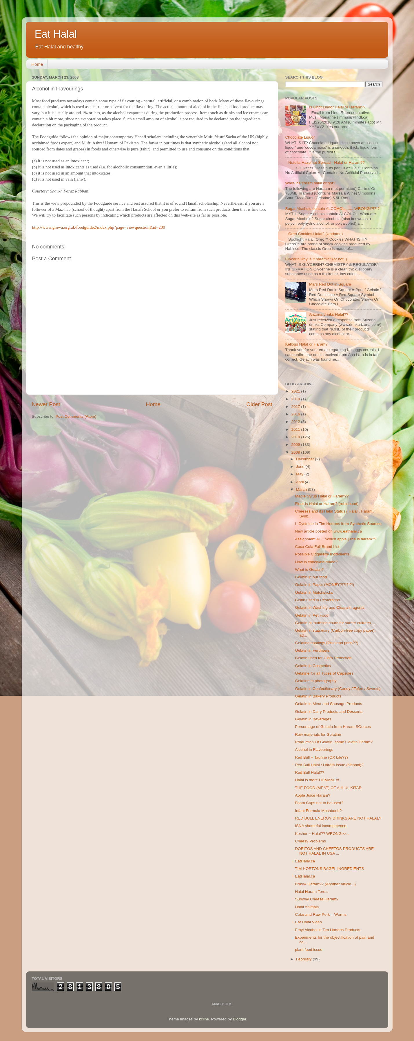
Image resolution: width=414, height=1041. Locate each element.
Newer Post (46, 404)
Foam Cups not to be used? (319, 803)
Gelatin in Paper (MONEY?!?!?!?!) (324, 584)
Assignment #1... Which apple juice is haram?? (335, 539)
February (304, 959)
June (301, 466)
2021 (296, 391)
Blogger (239, 1019)
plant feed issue (308, 949)
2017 (296, 406)
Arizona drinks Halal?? (328, 314)
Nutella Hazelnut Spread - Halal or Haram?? (326, 162)
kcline (204, 1019)
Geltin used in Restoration (317, 600)
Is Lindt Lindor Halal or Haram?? (337, 107)
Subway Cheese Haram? (316, 899)
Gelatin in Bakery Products (318, 696)
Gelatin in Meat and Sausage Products (328, 704)
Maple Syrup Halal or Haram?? (322, 496)
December (305, 459)
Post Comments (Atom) (76, 416)
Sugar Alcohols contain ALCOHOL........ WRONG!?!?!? (332, 208)
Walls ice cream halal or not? (310, 183)
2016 (296, 414)
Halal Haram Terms (311, 891)
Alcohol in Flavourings (314, 749)
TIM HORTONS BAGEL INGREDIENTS (329, 868)
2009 (296, 444)
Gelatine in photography (315, 681)
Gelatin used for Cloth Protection (323, 658)
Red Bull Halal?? (309, 772)
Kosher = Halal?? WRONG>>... (322, 833)
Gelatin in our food (311, 577)
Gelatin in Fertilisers (312, 650)
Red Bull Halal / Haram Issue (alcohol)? (329, 765)
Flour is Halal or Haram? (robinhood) (326, 504)
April (300, 482)
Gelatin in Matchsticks (314, 592)
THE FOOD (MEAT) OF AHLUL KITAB (328, 788)
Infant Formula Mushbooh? (318, 811)
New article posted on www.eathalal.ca (328, 531)
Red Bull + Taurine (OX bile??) (321, 757)
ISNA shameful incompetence (320, 826)
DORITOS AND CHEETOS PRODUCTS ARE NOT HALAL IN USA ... (334, 850)
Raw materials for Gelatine (318, 734)
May (300, 474)
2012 (296, 421)
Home (37, 64)
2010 (296, 437)
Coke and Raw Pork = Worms (320, 914)
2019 (296, 399)
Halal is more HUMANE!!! (317, 780)
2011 (296, 429)
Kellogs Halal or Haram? (306, 344)
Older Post (259, 404)
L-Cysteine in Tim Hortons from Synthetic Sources (338, 524)
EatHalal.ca (305, 861)
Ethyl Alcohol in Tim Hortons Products (327, 930)
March (302, 489)
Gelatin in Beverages (313, 719)
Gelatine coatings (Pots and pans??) (326, 643)
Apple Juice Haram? (312, 795)
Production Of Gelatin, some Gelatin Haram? (334, 742)
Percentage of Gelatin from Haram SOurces (333, 726)
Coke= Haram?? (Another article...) (325, 884)
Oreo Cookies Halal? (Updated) (315, 234)
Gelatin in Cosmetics (313, 666)
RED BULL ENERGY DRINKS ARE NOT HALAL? (338, 818)
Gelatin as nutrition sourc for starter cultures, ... (335, 623)
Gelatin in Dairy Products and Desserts (328, 711)
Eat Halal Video (308, 922)
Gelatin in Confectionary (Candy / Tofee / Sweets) (337, 688)
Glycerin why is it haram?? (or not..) (316, 259)
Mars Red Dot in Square (330, 284)
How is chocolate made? (316, 562)
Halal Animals (307, 907)
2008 (296, 452)
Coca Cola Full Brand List (317, 546)
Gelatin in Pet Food (312, 615)
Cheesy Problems (310, 841)
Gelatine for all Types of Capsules (324, 673)
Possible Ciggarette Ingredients (322, 554)
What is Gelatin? (309, 569)
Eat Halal (56, 34)
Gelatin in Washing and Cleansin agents (329, 607)
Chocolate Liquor (300, 137)
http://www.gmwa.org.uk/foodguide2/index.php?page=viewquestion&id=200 (98, 227)
